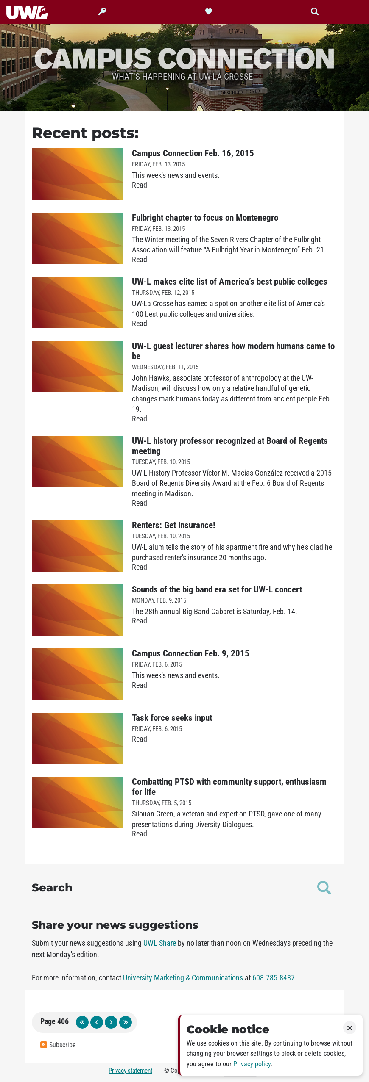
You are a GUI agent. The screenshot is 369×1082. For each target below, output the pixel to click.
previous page (96, 1022)
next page (111, 1022)
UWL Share (159, 943)
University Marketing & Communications (183, 978)
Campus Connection (184, 57)
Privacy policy (252, 1064)
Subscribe (58, 1045)
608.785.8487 (273, 978)
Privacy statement (130, 1070)
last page (125, 1022)
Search (181, 887)
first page (82, 1022)
